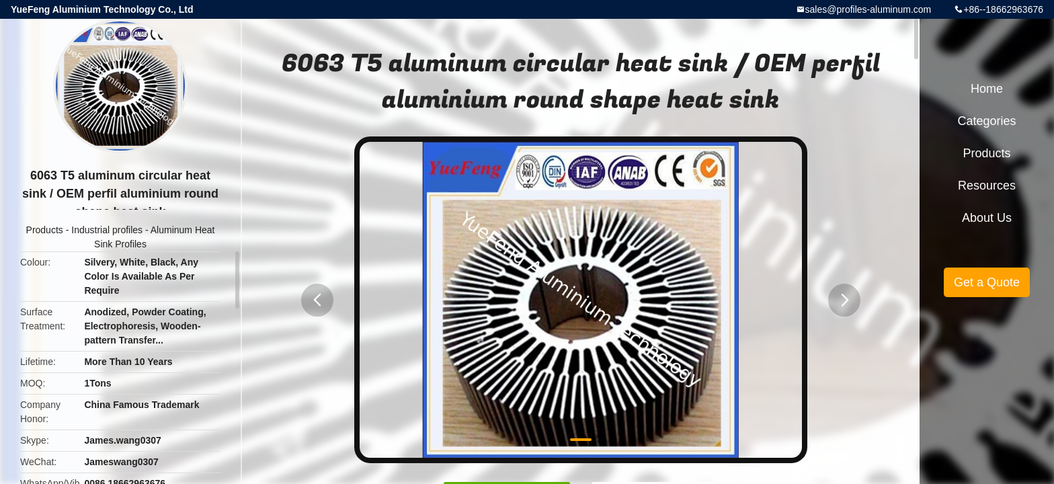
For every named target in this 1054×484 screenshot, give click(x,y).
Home (987, 88)
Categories (986, 121)
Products (44, 230)
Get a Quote (987, 282)
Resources (987, 185)
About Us (987, 218)
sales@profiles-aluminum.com (868, 9)
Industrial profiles (107, 230)
